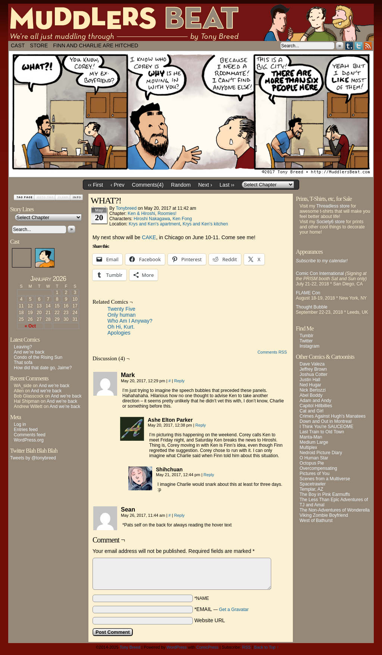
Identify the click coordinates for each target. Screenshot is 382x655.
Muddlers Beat (191, 22)
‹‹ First (95, 185)
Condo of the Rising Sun (38, 357)
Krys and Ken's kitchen (205, 224)
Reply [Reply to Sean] (179, 515)
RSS (368, 45)
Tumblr (349, 45)
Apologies (119, 333)
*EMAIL (221, 609)
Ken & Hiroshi (141, 213)
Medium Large (314, 442)
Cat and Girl (311, 411)
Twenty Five (121, 309)
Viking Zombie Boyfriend (324, 515)
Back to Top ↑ (266, 647)
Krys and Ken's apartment (154, 224)
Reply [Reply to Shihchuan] (209, 474)
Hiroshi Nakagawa (152, 218)
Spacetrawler (313, 484)
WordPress (176, 647)
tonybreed (126, 208)
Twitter (358, 45)
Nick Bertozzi (313, 390)
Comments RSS (272, 352)
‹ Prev (117, 185)
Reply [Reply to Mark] (179, 381)
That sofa (23, 362)
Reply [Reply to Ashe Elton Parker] (200, 425)
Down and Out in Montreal (325, 421)
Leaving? (23, 346)
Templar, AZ (311, 489)
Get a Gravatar (233, 609)
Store (39, 45)
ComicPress (207, 647)
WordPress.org (29, 440)
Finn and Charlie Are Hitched (95, 45)
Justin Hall (310, 379)
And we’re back (29, 352)
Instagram (309, 346)
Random (181, 185)
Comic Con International (320, 273)
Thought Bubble (312, 307)
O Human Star (314, 458)
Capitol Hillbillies (316, 405)
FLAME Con (308, 292)
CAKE (149, 237)
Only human (121, 315)
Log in (20, 424)
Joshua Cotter (314, 374)
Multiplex (308, 447)
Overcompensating (318, 468)
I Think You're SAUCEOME (326, 426)
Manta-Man (311, 437)
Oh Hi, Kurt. (121, 327)
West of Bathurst (316, 520)
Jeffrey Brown (313, 369)
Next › (205, 185)
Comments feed (30, 434)
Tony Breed (130, 647)
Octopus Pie (312, 463)
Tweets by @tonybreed (33, 458)
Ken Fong (182, 218)
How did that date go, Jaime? (43, 367)
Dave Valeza (312, 364)
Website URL (209, 620)
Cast (18, 45)
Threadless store (333, 206)
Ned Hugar (310, 384)
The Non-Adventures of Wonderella (335, 510)
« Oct (30, 326)
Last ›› (227, 185)
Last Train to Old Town (322, 431)
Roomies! (166, 213)
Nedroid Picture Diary (321, 452)
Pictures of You (314, 473)
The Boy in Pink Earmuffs (325, 494)
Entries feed (26, 429)
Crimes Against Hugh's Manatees (333, 416)
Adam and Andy (315, 400)
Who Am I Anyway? (130, 321)
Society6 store (330, 221)
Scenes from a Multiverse (325, 478)
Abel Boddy (311, 395)
